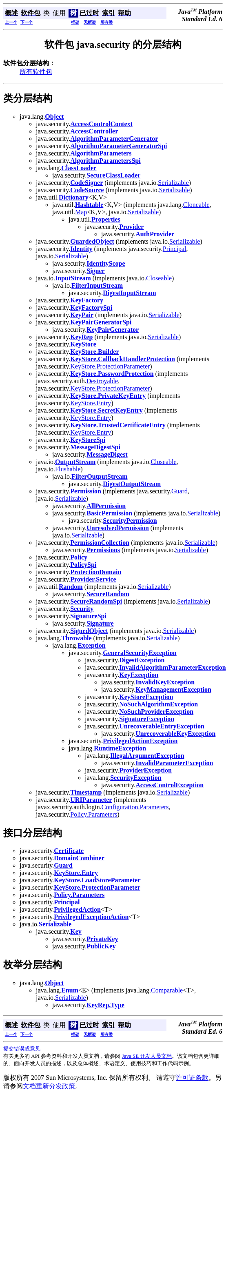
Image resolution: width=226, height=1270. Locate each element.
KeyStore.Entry (90, 403)
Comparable (167, 990)
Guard (179, 491)
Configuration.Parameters (135, 807)
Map (81, 212)
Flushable (67, 469)
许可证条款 (192, 1077)
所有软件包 (36, 71)
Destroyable (102, 380)
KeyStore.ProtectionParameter (110, 366)
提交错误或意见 (21, 1049)
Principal (174, 248)
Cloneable (196, 204)
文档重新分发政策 (49, 1086)
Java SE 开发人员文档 (147, 1056)
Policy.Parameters (93, 814)
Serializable (173, 182)
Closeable (159, 278)
